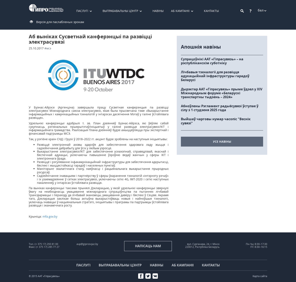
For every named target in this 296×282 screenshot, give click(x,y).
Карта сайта (260, 276)
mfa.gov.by (50, 216)
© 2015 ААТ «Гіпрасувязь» (44, 276)
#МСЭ (47, 48)
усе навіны (222, 141)
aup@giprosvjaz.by (87, 244)
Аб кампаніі (180, 11)
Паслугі (82, 11)
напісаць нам (148, 246)
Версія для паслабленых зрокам (60, 22)
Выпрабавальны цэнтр (120, 11)
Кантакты (211, 11)
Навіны (158, 11)
